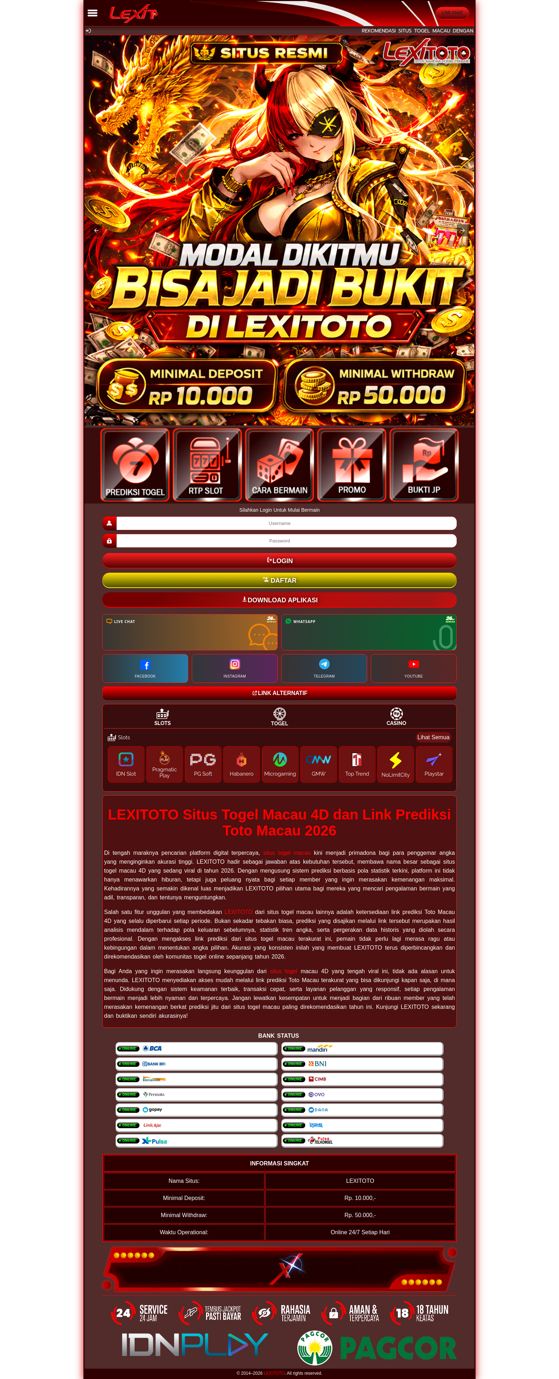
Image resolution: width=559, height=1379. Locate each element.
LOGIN (279, 561)
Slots (162, 723)
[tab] (162, 717)
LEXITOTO (239, 912)
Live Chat (452, 12)
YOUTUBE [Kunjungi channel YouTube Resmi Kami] (414, 668)
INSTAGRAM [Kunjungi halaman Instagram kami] (235, 668)
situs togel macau (287, 853)
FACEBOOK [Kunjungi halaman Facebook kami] (145, 668)
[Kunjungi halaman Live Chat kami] (190, 632)
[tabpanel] (279, 759)
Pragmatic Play (164, 772)
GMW (318, 774)
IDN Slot (126, 774)
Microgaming (280, 774)
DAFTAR (279, 580)
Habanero (241, 774)
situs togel (283, 971)
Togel (279, 723)
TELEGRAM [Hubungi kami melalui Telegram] (324, 668)
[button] (96, 230)
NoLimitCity (395, 775)
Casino (396, 723)
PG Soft (203, 774)
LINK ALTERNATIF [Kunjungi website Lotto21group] (279, 693)
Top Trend (357, 774)
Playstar (434, 774)
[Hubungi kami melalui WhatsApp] (369, 632)
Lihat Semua (433, 737)
